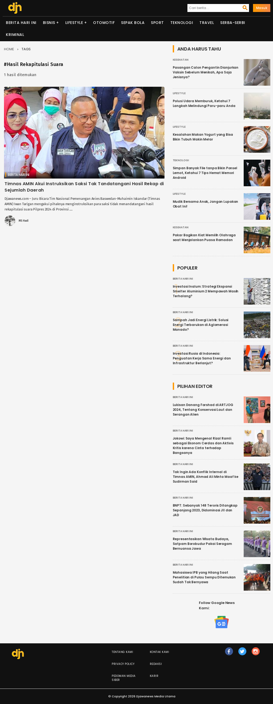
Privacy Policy (123, 664)
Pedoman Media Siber (124, 678)
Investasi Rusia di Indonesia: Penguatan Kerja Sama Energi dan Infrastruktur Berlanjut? (202, 358)
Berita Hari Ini (21, 22)
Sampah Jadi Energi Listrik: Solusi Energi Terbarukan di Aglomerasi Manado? (200, 325)
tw (242, 654)
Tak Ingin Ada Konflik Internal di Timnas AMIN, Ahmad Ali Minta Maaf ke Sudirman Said (206, 477)
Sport (157, 22)
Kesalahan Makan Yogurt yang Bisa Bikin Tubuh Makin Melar (203, 137)
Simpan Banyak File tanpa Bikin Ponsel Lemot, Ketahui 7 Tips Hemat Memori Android (205, 173)
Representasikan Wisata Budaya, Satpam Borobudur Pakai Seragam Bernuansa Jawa (202, 544)
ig (255, 654)
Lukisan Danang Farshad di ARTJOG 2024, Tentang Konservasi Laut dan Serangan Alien (203, 410)
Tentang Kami (122, 652)
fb (228, 654)
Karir (154, 676)
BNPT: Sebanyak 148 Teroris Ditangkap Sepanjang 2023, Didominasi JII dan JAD (205, 510)
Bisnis (49, 22)
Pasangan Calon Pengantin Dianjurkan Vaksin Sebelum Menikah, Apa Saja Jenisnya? (206, 72)
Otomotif (104, 22)
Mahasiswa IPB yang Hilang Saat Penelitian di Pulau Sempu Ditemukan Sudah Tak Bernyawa (204, 577)
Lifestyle (74, 22)
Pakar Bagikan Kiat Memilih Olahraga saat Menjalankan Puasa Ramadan (204, 237)
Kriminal (15, 34)
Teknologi (181, 22)
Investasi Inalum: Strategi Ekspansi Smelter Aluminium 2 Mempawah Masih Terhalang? (206, 291)
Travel (206, 22)
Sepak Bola (132, 22)
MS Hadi (24, 220)
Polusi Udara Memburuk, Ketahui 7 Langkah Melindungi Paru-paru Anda (204, 103)
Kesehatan (180, 60)
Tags (26, 49)
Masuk (261, 8)
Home (9, 49)
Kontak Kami (159, 652)
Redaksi (156, 664)
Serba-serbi (232, 22)
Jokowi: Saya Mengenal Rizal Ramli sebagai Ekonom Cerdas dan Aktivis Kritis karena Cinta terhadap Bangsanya (203, 445)
